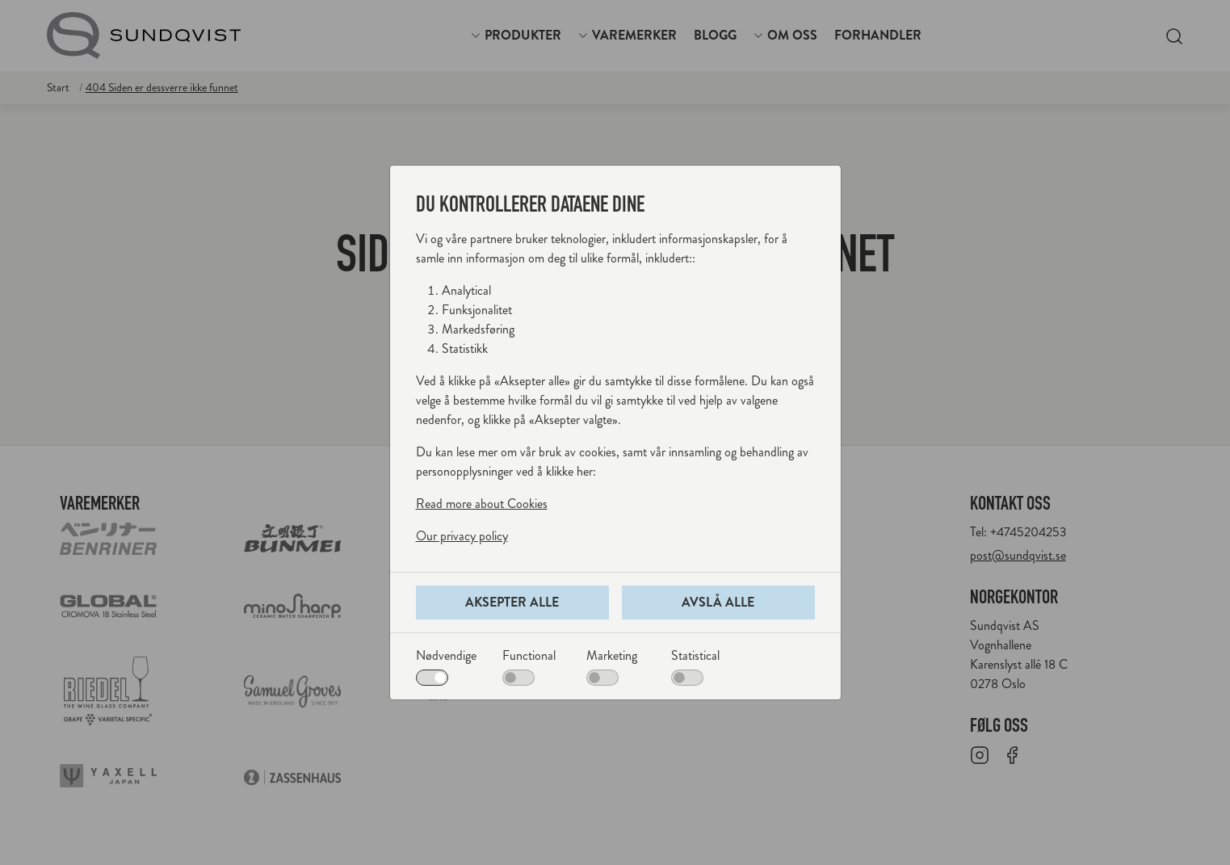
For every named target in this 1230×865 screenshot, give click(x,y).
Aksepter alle (512, 602)
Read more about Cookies (482, 503)
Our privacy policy (462, 536)
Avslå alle (718, 602)
